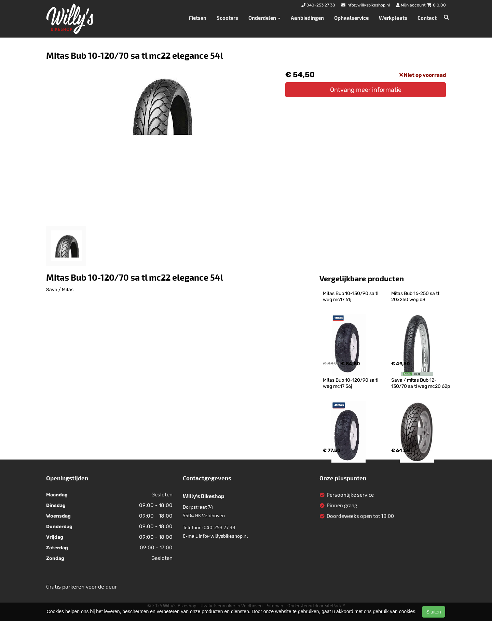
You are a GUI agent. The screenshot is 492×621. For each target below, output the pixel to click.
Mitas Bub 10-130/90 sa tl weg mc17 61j (351, 296)
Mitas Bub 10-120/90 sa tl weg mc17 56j (351, 383)
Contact (427, 18)
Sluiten (433, 612)
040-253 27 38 (219, 527)
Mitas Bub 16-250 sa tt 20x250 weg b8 (415, 296)
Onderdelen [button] (264, 18)
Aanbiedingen (307, 18)
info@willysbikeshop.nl (223, 536)
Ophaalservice (351, 18)
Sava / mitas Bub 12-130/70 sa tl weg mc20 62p (420, 383)
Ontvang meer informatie (365, 90)
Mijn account (411, 5)
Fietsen (197, 18)
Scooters (227, 18)
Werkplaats (393, 18)
